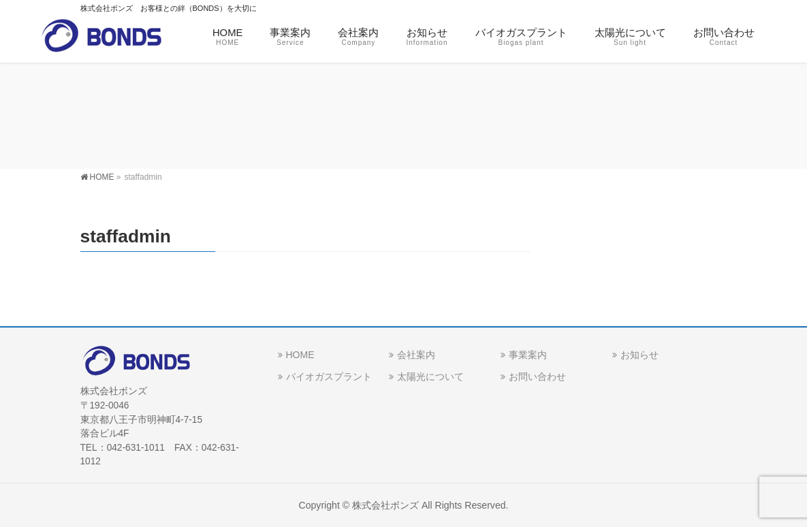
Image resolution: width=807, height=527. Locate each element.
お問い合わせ (537, 376)
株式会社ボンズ (385, 505)
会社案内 (416, 354)
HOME (300, 354)
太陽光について (430, 376)
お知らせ (639, 354)
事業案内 (528, 354)
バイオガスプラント (329, 376)
